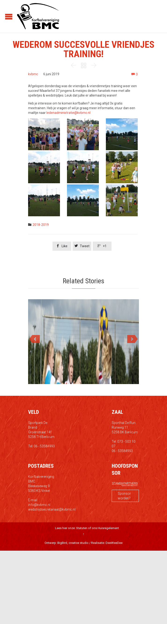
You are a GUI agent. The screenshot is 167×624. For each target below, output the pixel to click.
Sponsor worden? (124, 496)
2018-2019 (41, 225)
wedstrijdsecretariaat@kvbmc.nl (51, 509)
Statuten (81, 528)
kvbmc (33, 74)
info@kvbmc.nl (39, 505)
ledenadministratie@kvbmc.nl (68, 113)
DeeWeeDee (114, 543)
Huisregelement (108, 528)
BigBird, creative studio (73, 543)
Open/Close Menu (9, 16)
